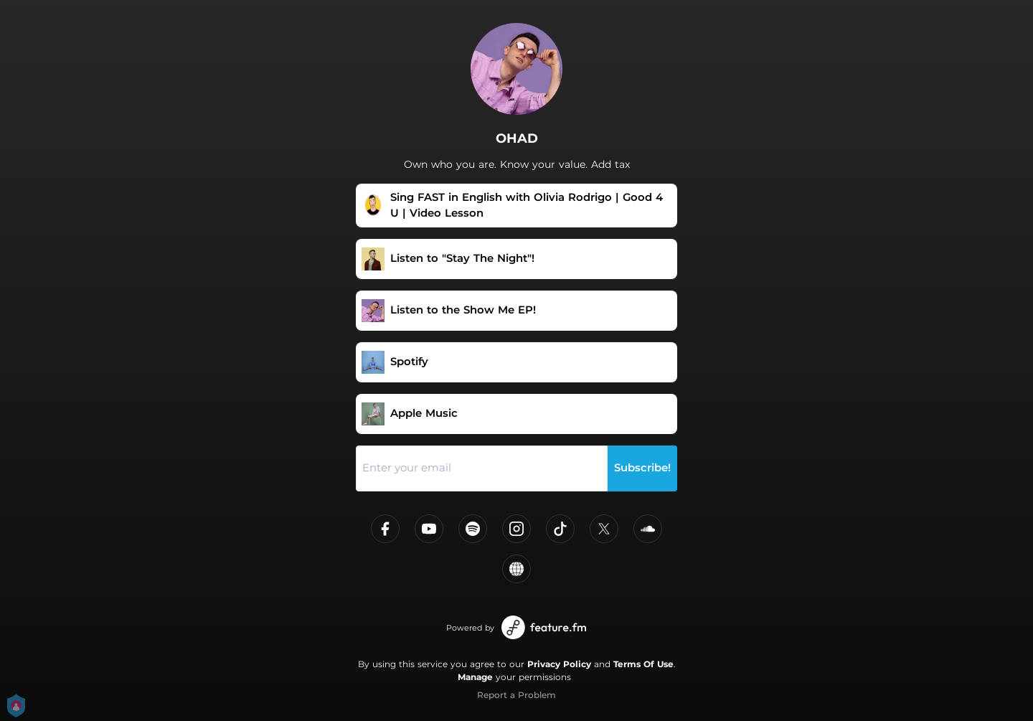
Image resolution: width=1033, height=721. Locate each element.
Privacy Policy (559, 664)
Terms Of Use (643, 664)
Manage (475, 676)
